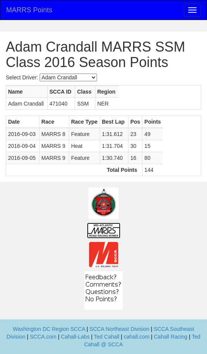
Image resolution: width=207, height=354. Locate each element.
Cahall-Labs (75, 337)
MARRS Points (29, 10)
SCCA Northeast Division (120, 329)
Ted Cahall (106, 337)
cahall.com (137, 337)
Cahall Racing (170, 337)
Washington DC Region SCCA (49, 329)
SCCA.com (43, 337)
